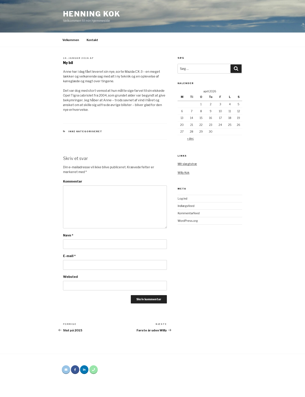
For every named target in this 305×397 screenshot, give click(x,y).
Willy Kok (183, 172)
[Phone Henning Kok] (93, 369)
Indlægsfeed (186, 206)
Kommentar (72, 181)
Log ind (182, 198)
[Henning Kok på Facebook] (75, 369)
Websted (70, 277)
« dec (190, 138)
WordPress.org (188, 220)
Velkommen (70, 40)
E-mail (69, 256)
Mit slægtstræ (187, 163)
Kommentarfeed (189, 213)
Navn (68, 235)
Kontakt (92, 40)
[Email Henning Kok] (66, 369)
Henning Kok (92, 14)
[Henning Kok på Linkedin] (84, 369)
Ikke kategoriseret (85, 131)
